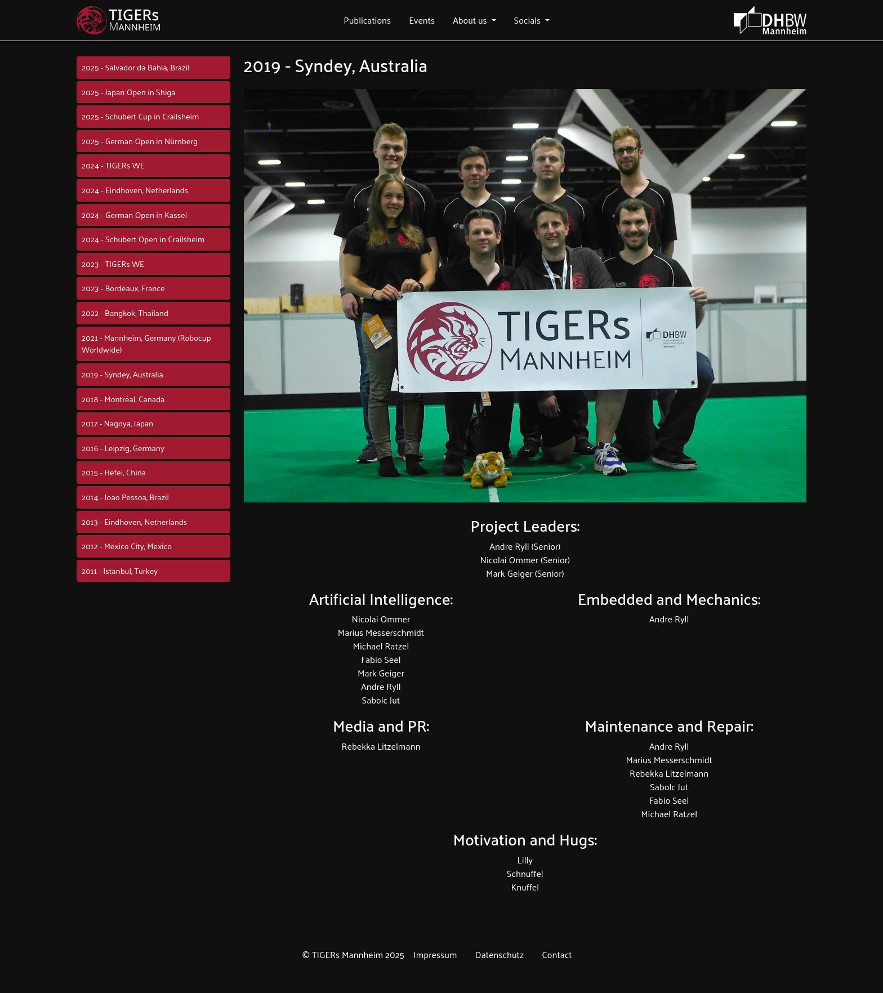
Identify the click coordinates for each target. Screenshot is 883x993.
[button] (367, 20)
